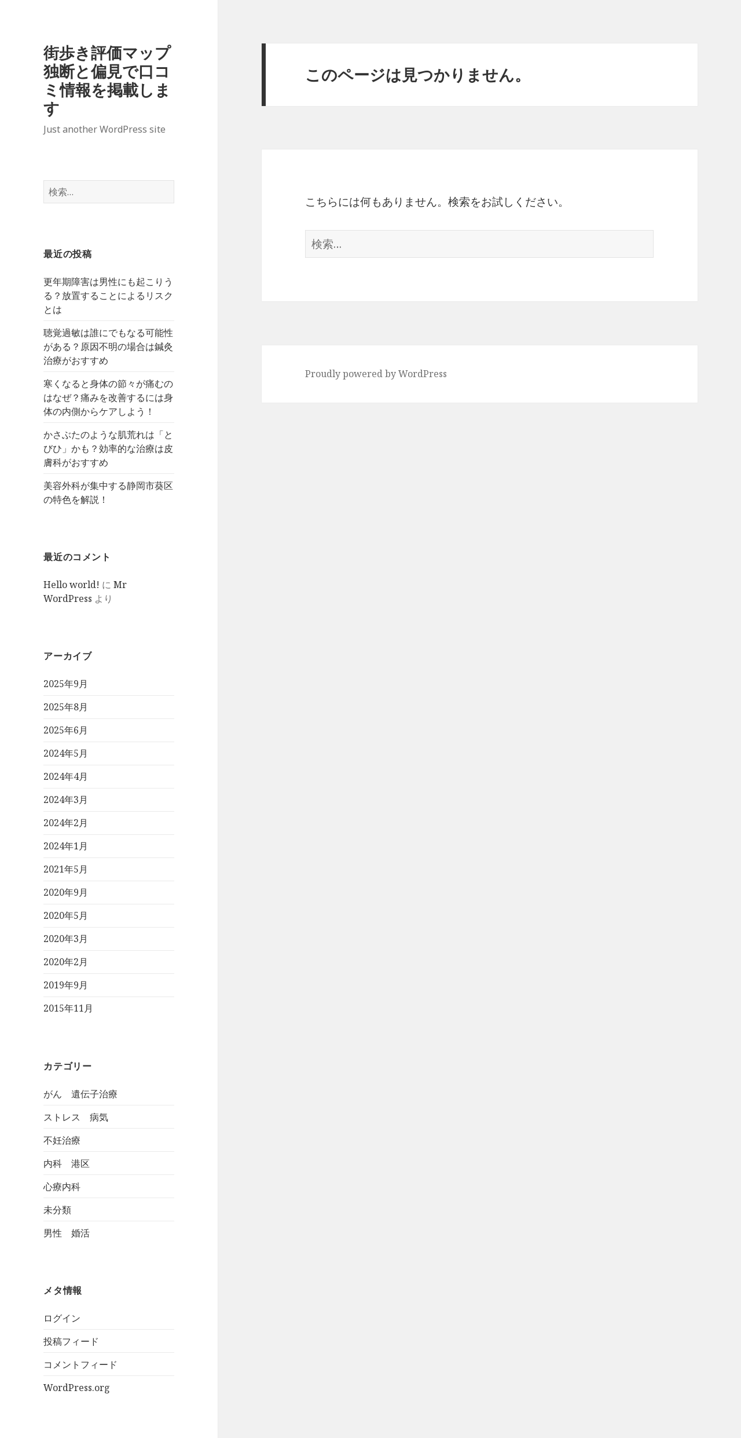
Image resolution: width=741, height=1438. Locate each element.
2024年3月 (65, 799)
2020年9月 (65, 892)
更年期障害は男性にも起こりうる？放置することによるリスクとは (108, 295)
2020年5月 (65, 915)
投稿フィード (71, 1341)
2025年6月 (65, 730)
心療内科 (61, 1186)
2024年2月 (65, 822)
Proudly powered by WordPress (376, 373)
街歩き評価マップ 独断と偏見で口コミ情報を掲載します (114, 80)
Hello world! (71, 584)
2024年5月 (65, 753)
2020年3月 (65, 938)
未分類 (57, 1209)
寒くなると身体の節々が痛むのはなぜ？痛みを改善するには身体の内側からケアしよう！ (108, 397)
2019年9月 (65, 985)
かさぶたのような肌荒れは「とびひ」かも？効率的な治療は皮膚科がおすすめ (108, 448)
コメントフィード (80, 1364)
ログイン (61, 1318)
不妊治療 (61, 1140)
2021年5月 (65, 869)
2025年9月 (65, 683)
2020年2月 (65, 961)
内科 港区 (66, 1163)
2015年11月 (68, 1008)
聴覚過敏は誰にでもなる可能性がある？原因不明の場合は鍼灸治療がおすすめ (108, 346)
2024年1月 (65, 846)
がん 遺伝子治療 (80, 1093)
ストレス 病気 (75, 1117)
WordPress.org (76, 1387)
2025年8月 (65, 706)
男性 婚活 (66, 1233)
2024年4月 (65, 776)
